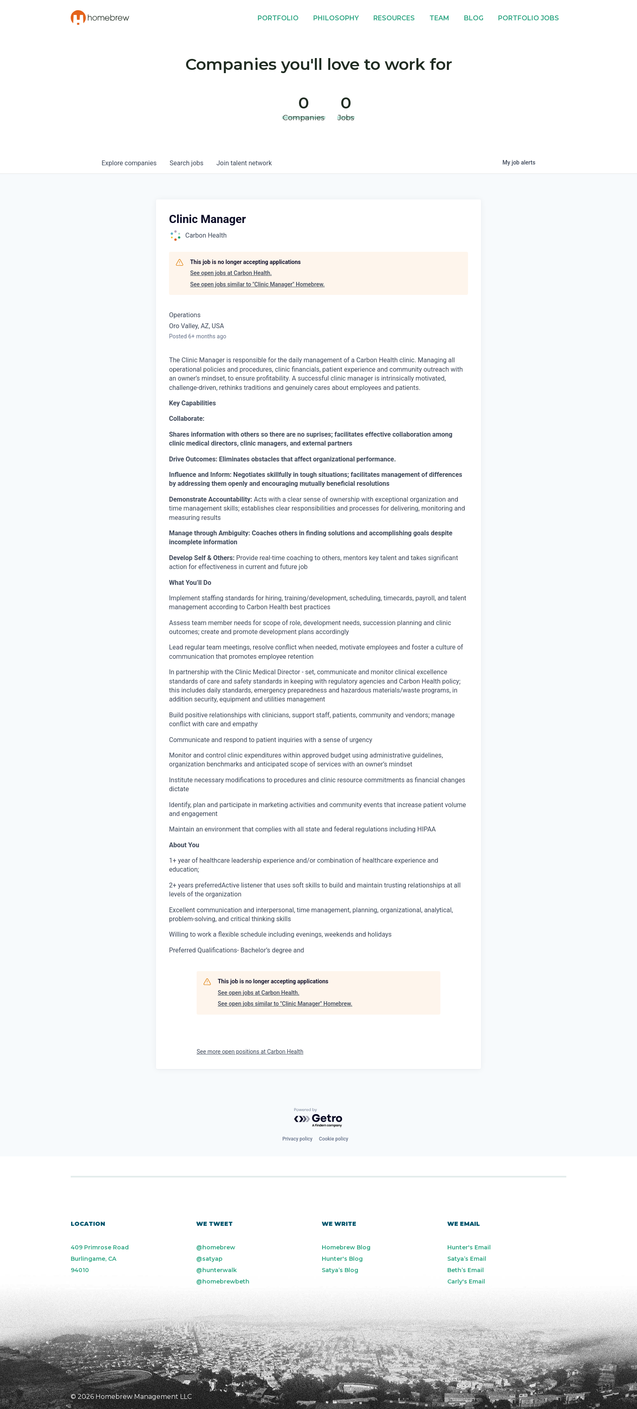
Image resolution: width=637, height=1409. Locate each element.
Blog (473, 18)
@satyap (209, 1258)
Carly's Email (466, 1281)
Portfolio (278, 18)
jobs (186, 163)
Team (439, 18)
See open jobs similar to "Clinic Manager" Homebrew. (257, 284)
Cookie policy (333, 1139)
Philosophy (336, 18)
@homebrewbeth (222, 1281)
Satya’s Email (466, 1258)
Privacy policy (297, 1139)
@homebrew (215, 1247)
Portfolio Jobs (528, 18)
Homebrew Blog (346, 1247)
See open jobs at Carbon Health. (231, 273)
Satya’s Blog (340, 1270)
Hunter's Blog (342, 1258)
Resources (394, 18)
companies (129, 163)
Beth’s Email (465, 1270)
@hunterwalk (216, 1270)
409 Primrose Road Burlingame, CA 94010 (100, 1259)
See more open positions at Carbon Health (250, 1051)
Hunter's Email (469, 1247)
